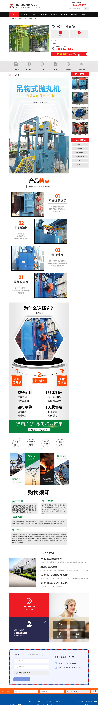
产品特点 (29, 69)
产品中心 (34, 14)
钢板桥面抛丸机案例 (80, 104)
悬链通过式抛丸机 (79, 156)
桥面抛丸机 (80, 144)
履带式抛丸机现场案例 (80, 89)
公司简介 (24, 14)
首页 (20, 18)
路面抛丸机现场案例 (80, 119)
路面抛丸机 (80, 164)
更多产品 (44, 14)
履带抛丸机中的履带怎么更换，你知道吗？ (54, 583)
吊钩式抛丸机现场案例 (80, 134)
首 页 (14, 14)
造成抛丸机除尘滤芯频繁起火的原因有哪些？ (55, 575)
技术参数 (55, 69)
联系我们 (83, 14)
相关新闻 (69, 69)
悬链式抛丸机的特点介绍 (48, 567)
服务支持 (74, 14)
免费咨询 (82, 69)
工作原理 (42, 69)
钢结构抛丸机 (79, 152)
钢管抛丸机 (80, 160)
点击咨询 (21, 633)
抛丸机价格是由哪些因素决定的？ (51, 559)
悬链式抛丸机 (79, 148)
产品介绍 (16, 69)
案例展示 (54, 14)
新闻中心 (64, 14)
